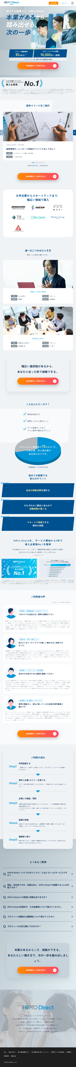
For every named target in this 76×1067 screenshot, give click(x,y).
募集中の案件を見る (33, 165)
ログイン (64, 3)
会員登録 (53, 3)
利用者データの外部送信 (57, 1052)
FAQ (5, 1052)
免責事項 (6, 1056)
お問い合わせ (11, 1052)
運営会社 (13, 1056)
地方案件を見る (44, 165)
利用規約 (68, 1052)
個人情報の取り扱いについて (40, 1052)
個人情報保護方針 (23, 1052)
